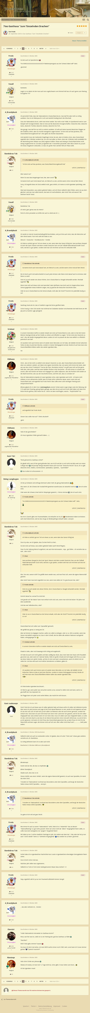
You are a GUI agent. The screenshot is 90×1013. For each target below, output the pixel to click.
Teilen (70, 33)
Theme (33, 1006)
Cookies (64, 1006)
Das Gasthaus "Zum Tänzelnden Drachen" (36, 34)
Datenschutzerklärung (45, 1006)
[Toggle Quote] (23, 160)
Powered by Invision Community (45, 1010)
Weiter (41, 48)
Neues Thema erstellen (79, 41)
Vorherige (9, 48)
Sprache (26, 1006)
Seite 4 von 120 (54, 48)
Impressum (56, 1006)
